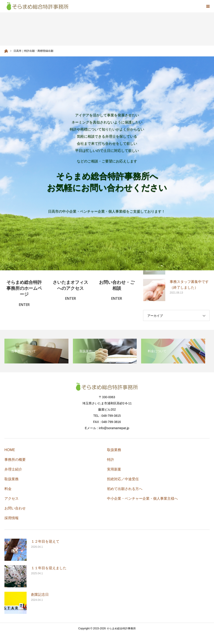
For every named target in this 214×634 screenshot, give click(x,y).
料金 (8, 489)
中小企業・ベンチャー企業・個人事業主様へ (142, 498)
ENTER (24, 304)
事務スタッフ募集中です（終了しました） (189, 284)
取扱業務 (11, 479)
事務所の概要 (15, 459)
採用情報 (11, 518)
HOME (9, 450)
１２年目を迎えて (45, 541)
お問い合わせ (15, 508)
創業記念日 (40, 594)
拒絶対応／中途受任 (123, 479)
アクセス (11, 498)
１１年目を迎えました (48, 568)
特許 (110, 459)
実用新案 (114, 469)
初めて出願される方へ (124, 489)
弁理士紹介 (13, 469)
